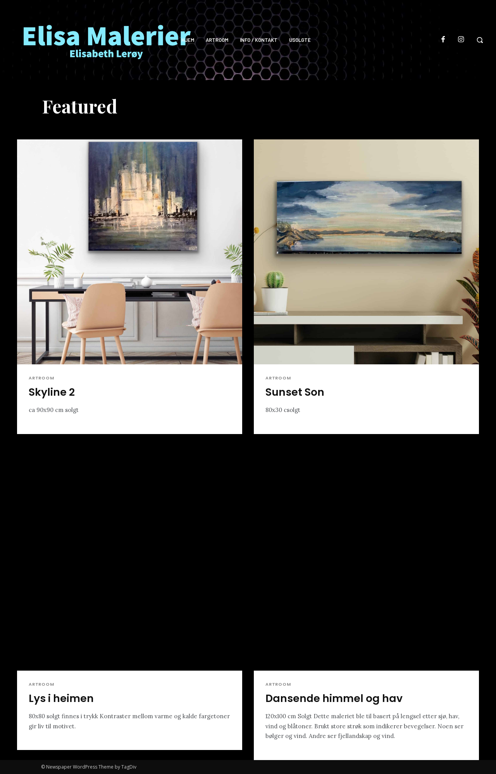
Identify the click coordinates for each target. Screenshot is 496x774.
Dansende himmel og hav (334, 698)
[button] (480, 40)
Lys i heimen (61, 698)
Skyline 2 (52, 392)
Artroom (41, 378)
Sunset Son (294, 392)
